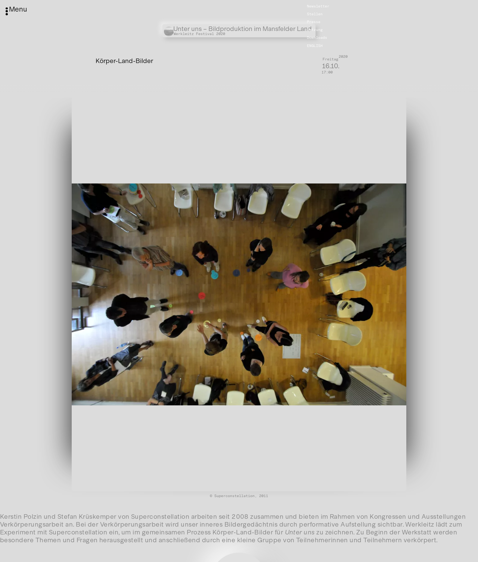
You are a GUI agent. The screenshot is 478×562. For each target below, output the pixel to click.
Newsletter (318, 6)
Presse (313, 22)
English (315, 45)
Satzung (315, 30)
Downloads (317, 37)
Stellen (315, 14)
